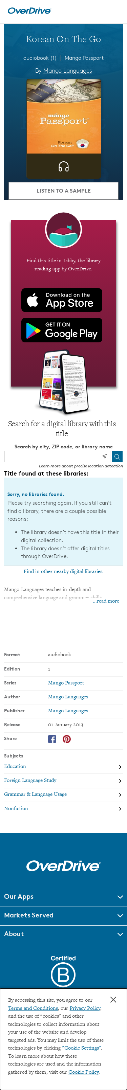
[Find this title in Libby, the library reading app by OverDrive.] (63, 303)
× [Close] (113, 1000)
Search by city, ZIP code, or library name (64, 446)
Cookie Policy (83, 1072)
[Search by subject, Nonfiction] (63, 809)
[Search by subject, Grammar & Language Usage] (63, 795)
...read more (106, 601)
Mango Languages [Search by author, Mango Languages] (67, 70)
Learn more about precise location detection (81, 465)
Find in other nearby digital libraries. (64, 571)
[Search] (117, 456)
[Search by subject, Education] (63, 767)
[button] (63, 897)
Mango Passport (84, 58)
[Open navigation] (114, 11)
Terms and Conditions (33, 1008)
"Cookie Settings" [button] (81, 1048)
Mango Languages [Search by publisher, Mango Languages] (68, 711)
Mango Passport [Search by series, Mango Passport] (66, 683)
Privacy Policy (85, 1008)
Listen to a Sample (64, 190)
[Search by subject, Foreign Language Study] (63, 781)
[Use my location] (104, 456)
